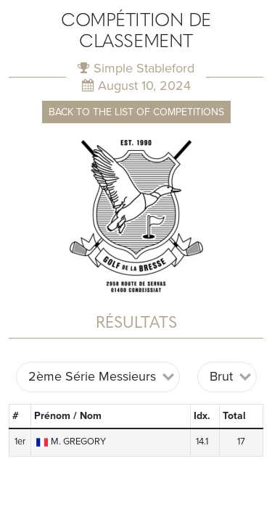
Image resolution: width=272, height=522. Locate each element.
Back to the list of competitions (136, 112)
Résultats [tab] (136, 323)
